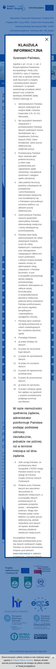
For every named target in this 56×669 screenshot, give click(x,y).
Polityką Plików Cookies (23, 660)
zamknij (53, 657)
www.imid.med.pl (21, 553)
